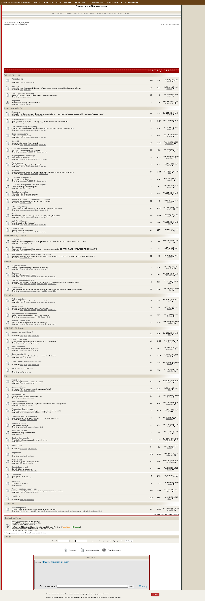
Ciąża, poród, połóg (19, 339)
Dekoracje (16, 170)
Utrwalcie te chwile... (20, 192)
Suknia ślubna (17, 306)
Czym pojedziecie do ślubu (22, 149)
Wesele (7, 262)
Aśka (28, 82)
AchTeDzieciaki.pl (131, 2)
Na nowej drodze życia (21, 321)
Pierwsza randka (18, 394)
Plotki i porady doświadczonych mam (27, 361)
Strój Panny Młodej (19, 207)
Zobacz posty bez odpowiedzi (169, 24)
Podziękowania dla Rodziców (23, 280)
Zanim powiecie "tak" (14, 108)
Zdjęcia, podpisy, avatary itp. (23, 93)
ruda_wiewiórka (42, 269)
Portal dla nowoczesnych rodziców (105, 2)
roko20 (169, 202)
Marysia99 (169, 510)
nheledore (42, 130)
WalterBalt (169, 268)
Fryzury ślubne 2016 (40, 2)
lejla (169, 290)
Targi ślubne (16, 380)
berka (169, 283)
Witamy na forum (12, 75)
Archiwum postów (19, 508)
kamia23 (169, 231)
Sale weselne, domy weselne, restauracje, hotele (31, 254)
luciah (169, 334)
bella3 (169, 499)
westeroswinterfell (169, 477)
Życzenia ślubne (80, 2)
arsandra (22, 405)
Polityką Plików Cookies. (100, 594)
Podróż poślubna (18, 299)
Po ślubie (8, 295)
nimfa (29, 335)
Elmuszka (47, 511)
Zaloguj (126, 13)
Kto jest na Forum (13, 518)
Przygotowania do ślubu (21, 119)
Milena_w (32, 524)
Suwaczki (15, 86)
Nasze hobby (17, 445)
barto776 (169, 151)
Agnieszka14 (169, 144)
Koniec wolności (18, 228)
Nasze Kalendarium (19, 431)
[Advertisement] (91, 47)
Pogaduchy (16, 453)
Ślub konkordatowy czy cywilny (24, 127)
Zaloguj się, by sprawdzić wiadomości (109, 13)
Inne (6, 376)
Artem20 (169, 114)
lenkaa (169, 309)
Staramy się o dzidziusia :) (22, 332)
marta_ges (35, 335)
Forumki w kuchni (19, 424)
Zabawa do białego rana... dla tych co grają (29, 185)
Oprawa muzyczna (19, 247)
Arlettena (169, 122)
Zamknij (155, 595)
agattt (33, 82)
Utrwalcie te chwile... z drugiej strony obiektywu (31, 199)
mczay (169, 81)
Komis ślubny (56, 2)
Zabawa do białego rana (21, 178)
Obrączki (15, 141)
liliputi (169, 173)
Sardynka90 (169, 342)
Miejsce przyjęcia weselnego (23, 156)
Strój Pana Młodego (19, 221)
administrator (169, 103)
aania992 (169, 89)
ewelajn (33, 269)
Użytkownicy (68, 13)
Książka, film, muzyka (20, 438)
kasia (21, 82)
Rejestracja (84, 13)
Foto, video (16, 240)
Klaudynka (169, 371)
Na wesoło (16, 482)
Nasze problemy (18, 347)
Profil (92, 13)
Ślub (3, 2)
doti (169, 411)
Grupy (76, 13)
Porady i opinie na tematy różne (24, 489)
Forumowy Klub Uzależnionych (24, 416)
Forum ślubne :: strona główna (15, 24)
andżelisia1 (169, 158)
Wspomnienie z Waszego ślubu (24, 314)
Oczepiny (15, 273)
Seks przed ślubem (19, 387)
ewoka (169, 491)
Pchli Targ (16, 496)
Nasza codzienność (19, 402)
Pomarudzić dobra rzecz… (22, 409)
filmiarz (169, 242)
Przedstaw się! (17, 79)
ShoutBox (91, 557)
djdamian (169, 187)
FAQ (53, 13)
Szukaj (59, 13)
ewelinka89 (39, 115)
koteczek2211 (43, 174)
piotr (25, 82)
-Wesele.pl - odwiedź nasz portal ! (17, 2)
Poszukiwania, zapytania (16, 236)
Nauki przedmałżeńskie (21, 134)
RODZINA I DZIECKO (14, 328)
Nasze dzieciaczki (19, 354)
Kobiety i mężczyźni (20, 467)
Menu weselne (17, 163)
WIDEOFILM (31, 152)
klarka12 (169, 216)
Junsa (169, 301)
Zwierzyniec (16, 474)
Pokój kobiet (17, 460)
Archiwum (9, 504)
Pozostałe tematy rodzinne (22, 369)
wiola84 (169, 364)
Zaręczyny (16, 112)
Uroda (14, 214)
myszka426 (23, 427)
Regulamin (16, 101)
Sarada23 (169, 419)
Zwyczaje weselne (19, 266)
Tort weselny (17, 288)
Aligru (169, 433)
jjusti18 (169, 257)
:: (88, 2)
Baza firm (67, 2)
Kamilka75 (169, 323)
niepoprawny (169, 440)
